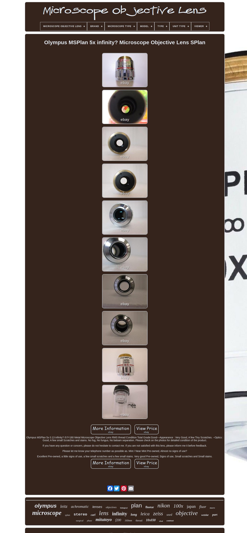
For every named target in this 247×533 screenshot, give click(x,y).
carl (93, 514)
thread (139, 520)
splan (67, 515)
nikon (163, 505)
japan (191, 506)
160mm (128, 520)
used (169, 514)
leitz (63, 506)
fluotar (149, 507)
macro (212, 508)
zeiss (158, 513)
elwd (161, 521)
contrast (170, 520)
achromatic (80, 506)
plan (136, 505)
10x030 (151, 520)
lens (104, 513)
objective (187, 513)
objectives (111, 507)
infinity (119, 513)
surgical (79, 520)
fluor (202, 507)
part (214, 514)
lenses (97, 507)
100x (178, 506)
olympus (46, 506)
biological (124, 508)
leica (145, 513)
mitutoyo (104, 519)
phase (89, 520)
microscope (46, 512)
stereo (80, 514)
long (134, 514)
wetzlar (205, 515)
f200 (118, 520)
